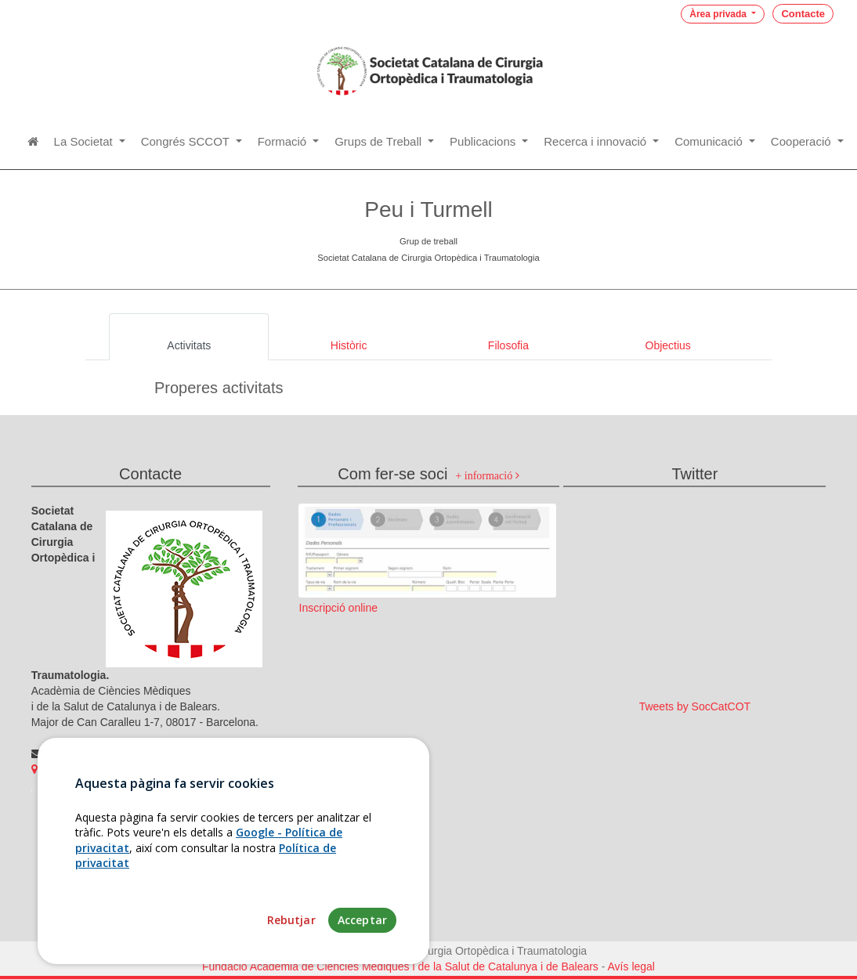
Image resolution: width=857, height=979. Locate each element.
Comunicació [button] (710, 141)
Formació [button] (284, 141)
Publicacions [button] (484, 141)
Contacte (803, 14)
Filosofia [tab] (508, 345)
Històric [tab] (349, 345)
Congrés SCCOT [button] (187, 141)
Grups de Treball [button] (379, 141)
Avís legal (631, 966)
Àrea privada (719, 14)
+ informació (487, 476)
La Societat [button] (85, 141)
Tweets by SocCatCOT (694, 706)
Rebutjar (291, 944)
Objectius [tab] (668, 345)
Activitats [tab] (189, 345)
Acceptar (362, 944)
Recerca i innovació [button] (596, 141)
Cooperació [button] (802, 141)
